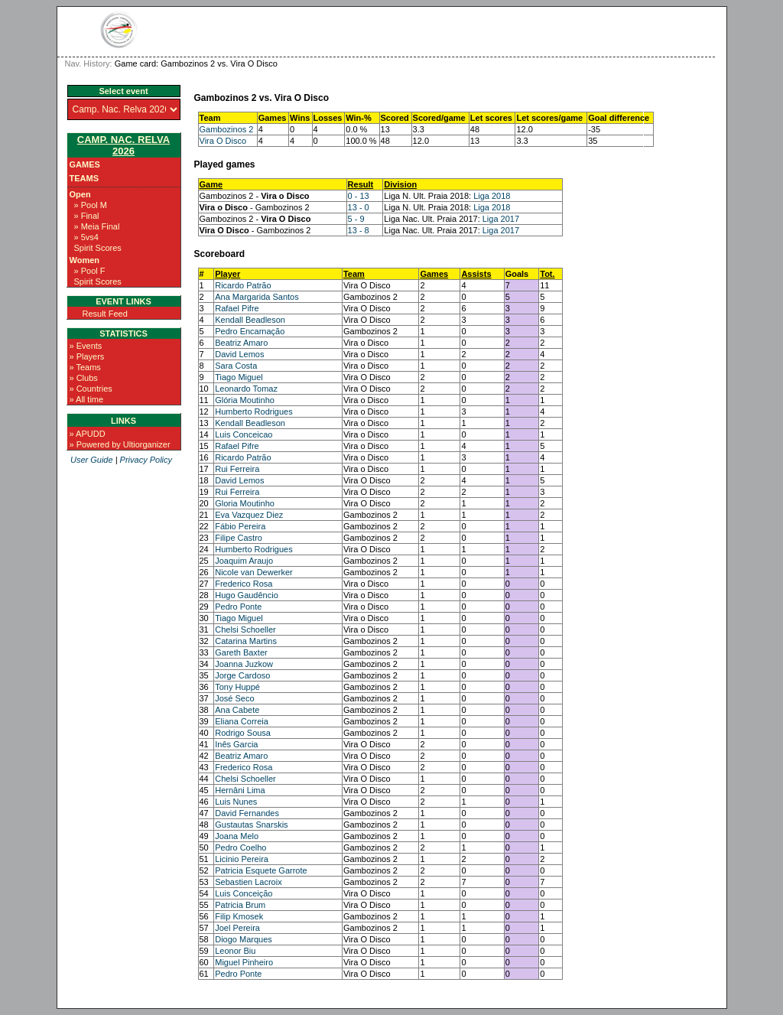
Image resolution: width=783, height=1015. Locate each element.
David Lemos (239, 354)
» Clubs (84, 377)
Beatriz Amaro (241, 342)
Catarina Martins (246, 641)
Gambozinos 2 (227, 129)
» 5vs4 (86, 237)
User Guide (91, 459)
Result (361, 184)
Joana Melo (236, 836)
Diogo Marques (243, 939)
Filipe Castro (238, 537)
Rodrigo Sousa (243, 732)
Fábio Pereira (240, 526)
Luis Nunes (236, 801)
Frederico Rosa (243, 583)
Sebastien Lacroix (248, 881)
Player (227, 273)
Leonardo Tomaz (246, 388)
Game (211, 184)
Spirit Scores (98, 247)
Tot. (547, 273)
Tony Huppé (237, 686)
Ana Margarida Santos (256, 296)
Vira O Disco (223, 140)
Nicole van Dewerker (253, 572)
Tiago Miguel (239, 377)
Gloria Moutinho (245, 503)
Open (80, 194)
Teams (84, 178)
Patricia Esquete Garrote (261, 870)
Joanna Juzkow (244, 664)
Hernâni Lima (240, 790)
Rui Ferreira (237, 468)
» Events (86, 345)
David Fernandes (247, 813)
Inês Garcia (236, 744)
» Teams (85, 367)
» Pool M (90, 205)
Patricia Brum (240, 904)
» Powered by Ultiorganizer (120, 444)
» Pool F (90, 270)
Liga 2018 (491, 195)
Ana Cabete (237, 709)
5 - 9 (356, 218)
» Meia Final (97, 226)
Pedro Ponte (238, 606)
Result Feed (105, 313)
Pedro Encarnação (249, 331)
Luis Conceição (243, 893)
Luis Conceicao (243, 434)
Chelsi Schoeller (245, 629)
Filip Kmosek (239, 916)
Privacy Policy (146, 459)
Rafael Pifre (236, 308)
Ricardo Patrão (243, 285)
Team (354, 273)
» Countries (91, 388)
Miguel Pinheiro (244, 962)
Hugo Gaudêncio (246, 595)
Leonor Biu (235, 950)
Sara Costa (236, 365)
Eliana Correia (241, 721)
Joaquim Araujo (244, 560)
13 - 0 (358, 207)
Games (85, 164)
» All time (87, 399)
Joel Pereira (237, 927)
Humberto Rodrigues (254, 411)
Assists (476, 273)
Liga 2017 (500, 218)
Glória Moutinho (245, 400)
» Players (87, 356)
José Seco (234, 698)
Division (400, 184)
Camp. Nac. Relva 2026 (123, 145)
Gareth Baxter (241, 652)
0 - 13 (358, 195)
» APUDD (88, 433)
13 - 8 (358, 230)
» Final (86, 215)
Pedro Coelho (240, 847)
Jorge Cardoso (242, 675)
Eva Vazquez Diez (249, 514)
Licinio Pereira (241, 859)
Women (85, 260)
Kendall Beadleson (250, 319)
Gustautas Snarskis (251, 824)
